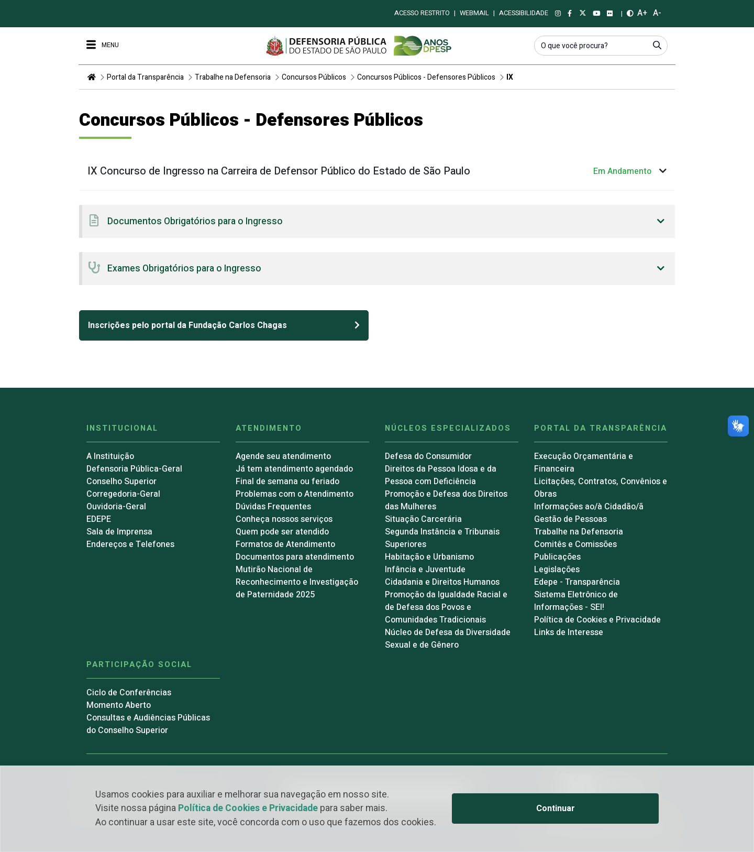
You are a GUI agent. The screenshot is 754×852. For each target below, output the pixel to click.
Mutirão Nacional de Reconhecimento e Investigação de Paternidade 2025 (297, 582)
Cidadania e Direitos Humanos (442, 582)
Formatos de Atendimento (285, 544)
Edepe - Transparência (577, 582)
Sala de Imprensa (119, 532)
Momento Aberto (118, 705)
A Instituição (110, 456)
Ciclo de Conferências (128, 692)
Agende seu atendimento (283, 456)
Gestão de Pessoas (570, 519)
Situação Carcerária (423, 519)
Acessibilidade (523, 13)
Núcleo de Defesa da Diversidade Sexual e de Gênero (448, 638)
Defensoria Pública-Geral (134, 469)
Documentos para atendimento (295, 557)
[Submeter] (657, 45)
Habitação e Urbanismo (429, 557)
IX (509, 77)
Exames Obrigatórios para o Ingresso (184, 268)
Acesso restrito (422, 13)
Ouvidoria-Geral (116, 506)
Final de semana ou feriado (287, 481)
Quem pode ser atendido (282, 532)
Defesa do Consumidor (428, 456)
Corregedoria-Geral (123, 494)
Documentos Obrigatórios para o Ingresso (195, 221)
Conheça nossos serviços (284, 519)
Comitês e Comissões (575, 544)
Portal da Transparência (145, 77)
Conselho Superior (121, 481)
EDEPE (98, 519)
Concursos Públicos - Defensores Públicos (426, 77)
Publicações (557, 557)
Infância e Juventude (425, 569)
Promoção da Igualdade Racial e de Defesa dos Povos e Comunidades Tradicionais (446, 607)
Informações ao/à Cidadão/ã (589, 506)
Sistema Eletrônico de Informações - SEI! (576, 601)
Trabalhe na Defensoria (233, 77)
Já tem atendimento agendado (294, 469)
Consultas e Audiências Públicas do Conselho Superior (148, 724)
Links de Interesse (568, 632)
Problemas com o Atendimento (294, 494)
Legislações (557, 569)
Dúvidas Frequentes (273, 506)
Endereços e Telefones (130, 544)
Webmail (474, 13)
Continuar (555, 808)
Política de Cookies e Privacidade (248, 808)
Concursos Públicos (314, 77)
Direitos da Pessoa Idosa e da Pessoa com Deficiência (440, 475)
